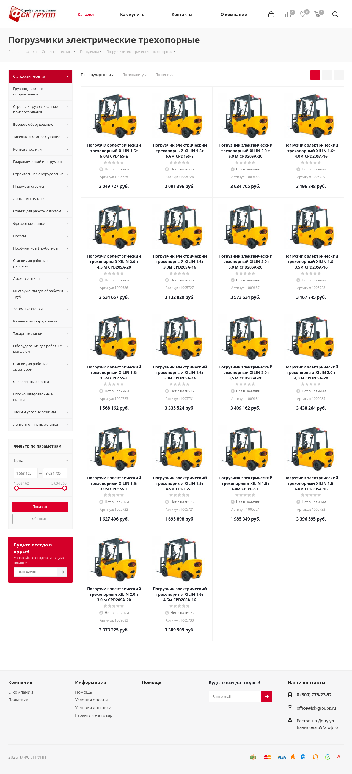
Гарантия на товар (93, 715)
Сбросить (40, 518)
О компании (20, 692)
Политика (18, 699)
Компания (20, 682)
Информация (90, 682)
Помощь (83, 692)
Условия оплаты (91, 699)
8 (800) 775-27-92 (314, 695)
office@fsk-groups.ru (316, 708)
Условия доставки (93, 707)
